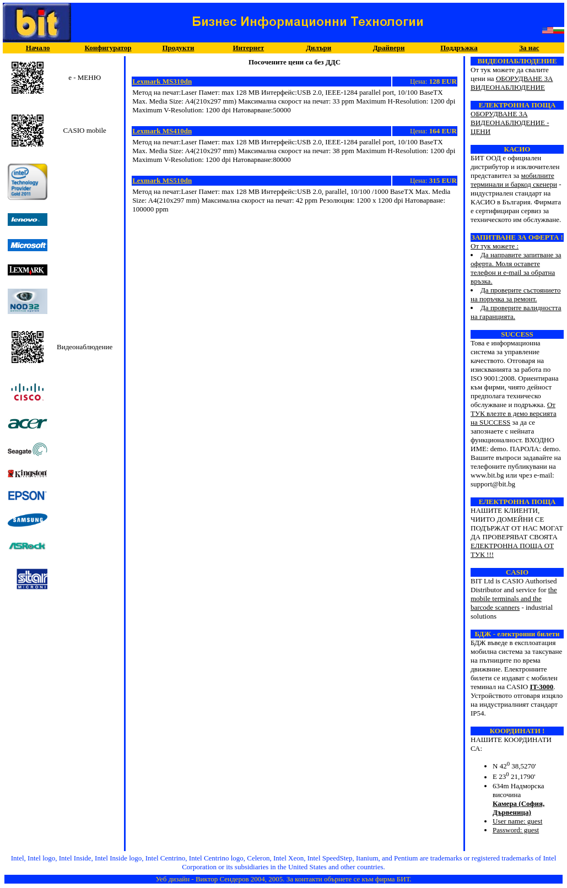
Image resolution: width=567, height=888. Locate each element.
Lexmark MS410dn (162, 131)
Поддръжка (458, 48)
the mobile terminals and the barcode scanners (514, 598)
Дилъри (318, 48)
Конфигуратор (108, 48)
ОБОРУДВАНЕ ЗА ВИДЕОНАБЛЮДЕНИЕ (512, 82)
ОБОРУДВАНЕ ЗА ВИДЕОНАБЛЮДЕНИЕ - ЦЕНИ (510, 123)
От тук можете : (517, 273)
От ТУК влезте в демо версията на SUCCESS (514, 413)
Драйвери (389, 48)
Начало (38, 48)
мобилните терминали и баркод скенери (514, 179)
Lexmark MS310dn (162, 81)
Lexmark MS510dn (162, 180)
